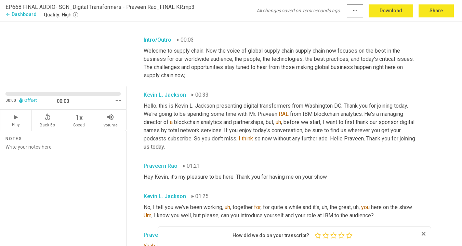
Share (436, 10)
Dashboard (21, 14)
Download (391, 10)
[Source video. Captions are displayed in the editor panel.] (63, 53)
